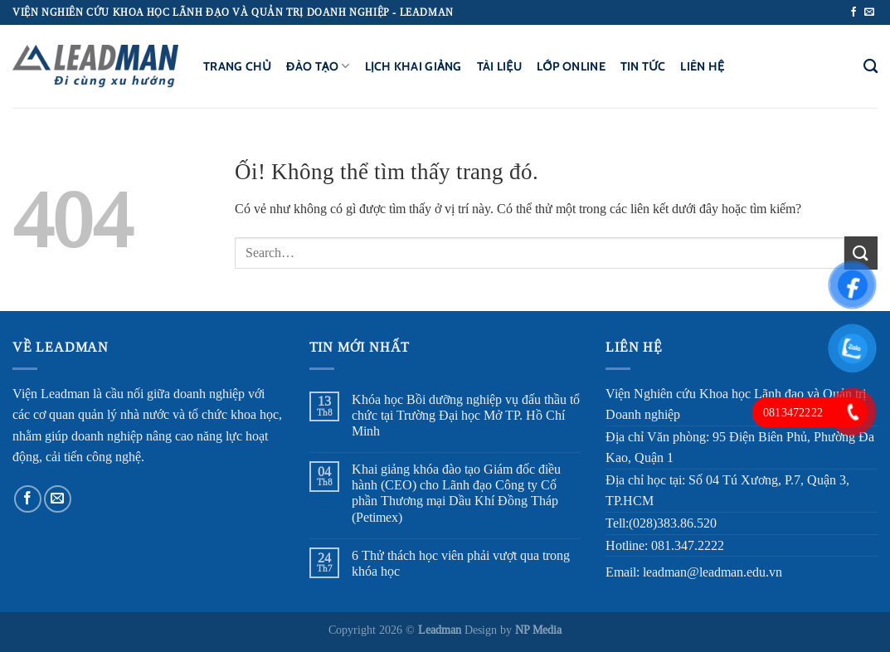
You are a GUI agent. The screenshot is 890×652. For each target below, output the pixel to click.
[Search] (870, 67)
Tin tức (642, 66)
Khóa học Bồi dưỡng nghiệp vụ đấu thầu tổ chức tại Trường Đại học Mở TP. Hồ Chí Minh (466, 415)
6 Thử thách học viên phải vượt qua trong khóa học (461, 563)
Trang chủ (237, 66)
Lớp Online (571, 66)
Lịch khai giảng (413, 66)
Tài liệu (499, 66)
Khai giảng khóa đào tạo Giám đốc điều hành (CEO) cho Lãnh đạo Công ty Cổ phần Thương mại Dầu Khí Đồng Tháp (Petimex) (456, 493)
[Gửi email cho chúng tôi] (869, 12)
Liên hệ (702, 66)
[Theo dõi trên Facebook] (853, 12)
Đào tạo (318, 66)
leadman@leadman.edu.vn (712, 572)
